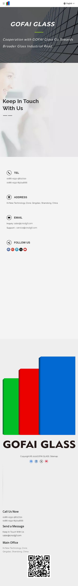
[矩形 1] (39, 32)
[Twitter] (21, 249)
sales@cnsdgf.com (23, 223)
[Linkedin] (16, 249)
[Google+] (12, 249)
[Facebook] (8, 249)
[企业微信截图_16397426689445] (39, 566)
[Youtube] (25, 249)
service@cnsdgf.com (26, 227)
